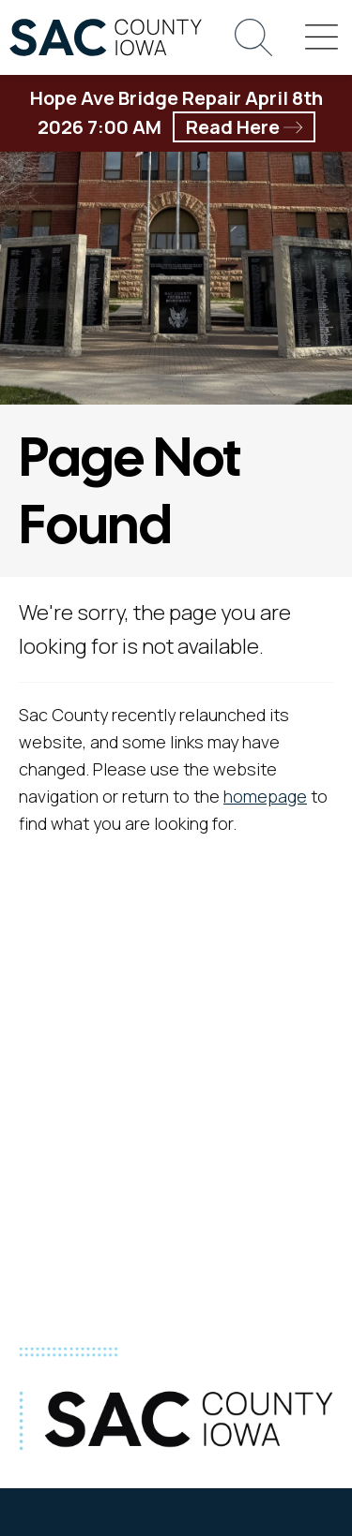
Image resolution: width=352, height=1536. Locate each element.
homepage (265, 796)
